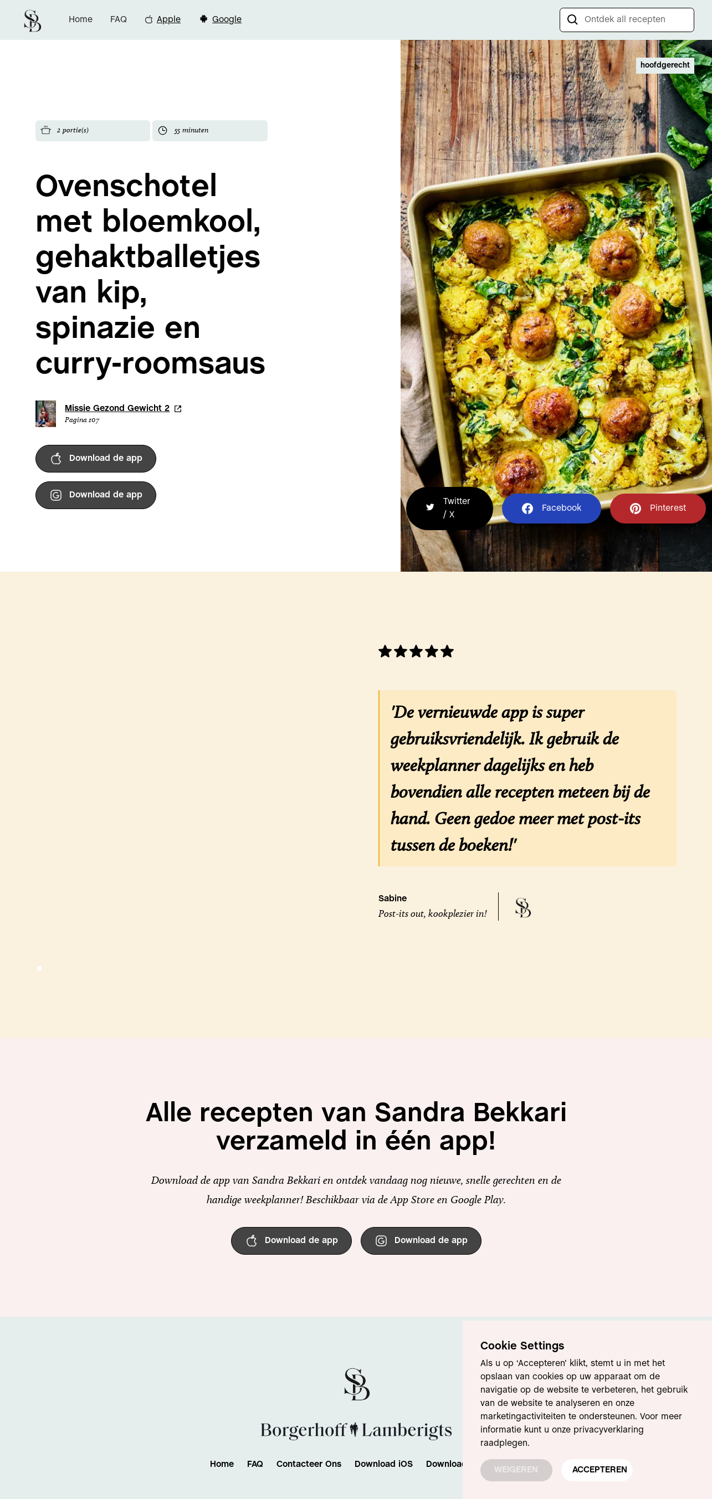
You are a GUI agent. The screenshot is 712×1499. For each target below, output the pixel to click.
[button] (39, 968)
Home (81, 20)
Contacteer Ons (308, 1464)
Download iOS (384, 1464)
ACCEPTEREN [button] (599, 1470)
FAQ (118, 20)
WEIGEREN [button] (516, 1470)
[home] (32, 19)
